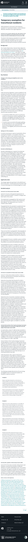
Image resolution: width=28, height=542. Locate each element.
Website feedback (18, 522)
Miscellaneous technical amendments (17, 505)
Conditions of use (10, 527)
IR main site (3, 519)
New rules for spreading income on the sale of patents (13, 486)
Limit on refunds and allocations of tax (12, 501)
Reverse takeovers (12, 504)
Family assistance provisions (13, 494)
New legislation (5, 10)
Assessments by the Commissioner (16, 490)
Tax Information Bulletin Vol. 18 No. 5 (12, 51)
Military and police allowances (7, 485)
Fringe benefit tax (5, 497)
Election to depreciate (6, 499)
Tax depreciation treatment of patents (16, 495)
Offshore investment (6, 480)
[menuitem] (6, 516)
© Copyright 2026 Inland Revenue (13, 530)
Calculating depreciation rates (17, 498)
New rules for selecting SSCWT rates (14, 483)
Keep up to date (17, 516)
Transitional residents (17, 499)
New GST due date (14, 501)
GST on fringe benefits (16, 491)
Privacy (8, 529)
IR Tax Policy (17, 519)
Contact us (3, 522)
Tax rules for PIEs (15, 480)
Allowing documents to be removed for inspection (12, 484)
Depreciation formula (14, 497)
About (2, 516)
